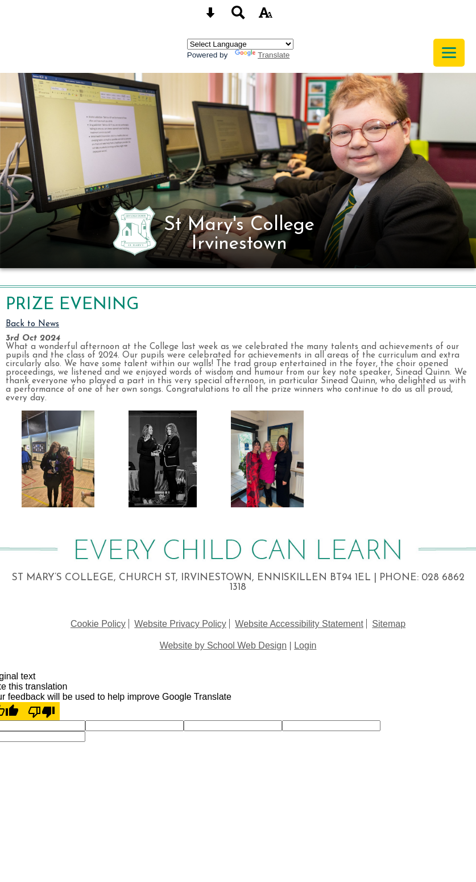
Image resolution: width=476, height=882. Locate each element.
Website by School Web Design (223, 645)
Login (305, 645)
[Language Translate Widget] (240, 44)
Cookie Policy (98, 624)
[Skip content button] (210, 16)
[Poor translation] (41, 711)
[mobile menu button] (449, 53)
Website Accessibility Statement (299, 624)
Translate (262, 55)
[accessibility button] (265, 16)
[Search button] (238, 16)
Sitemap (388, 624)
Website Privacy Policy (180, 624)
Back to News (32, 324)
